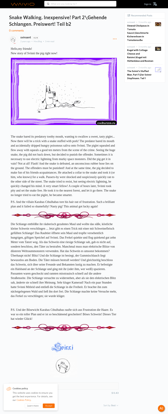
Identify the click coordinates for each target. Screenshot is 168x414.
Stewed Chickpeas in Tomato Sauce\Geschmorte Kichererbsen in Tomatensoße (138, 33)
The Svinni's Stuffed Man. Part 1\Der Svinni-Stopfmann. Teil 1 (139, 75)
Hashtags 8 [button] (19, 385)
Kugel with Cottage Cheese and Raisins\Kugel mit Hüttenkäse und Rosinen (140, 55)
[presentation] (131, 22)
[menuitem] (148, 4)
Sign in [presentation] (147, 4)
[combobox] (80, 2)
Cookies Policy (24, 400)
